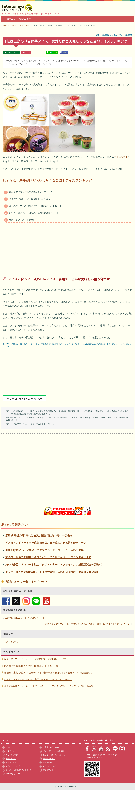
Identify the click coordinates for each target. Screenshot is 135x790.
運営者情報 (47, 762)
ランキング (16, 641)
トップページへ (40, 581)
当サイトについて (50, 755)
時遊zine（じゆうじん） (52, 766)
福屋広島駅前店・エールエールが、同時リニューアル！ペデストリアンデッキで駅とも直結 (48, 686)
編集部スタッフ (49, 759)
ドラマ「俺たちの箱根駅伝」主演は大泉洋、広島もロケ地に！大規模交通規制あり (53, 572)
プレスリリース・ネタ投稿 (53, 751)
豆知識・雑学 (11, 762)
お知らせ (61, 755)
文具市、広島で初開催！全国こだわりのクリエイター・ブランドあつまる (48, 557)
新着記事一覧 (11, 759)
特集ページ (10, 751)
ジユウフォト (48, 770)
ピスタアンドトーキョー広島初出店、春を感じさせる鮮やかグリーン (45, 542)
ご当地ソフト (121, 157)
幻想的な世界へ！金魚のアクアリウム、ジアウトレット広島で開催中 (45, 550)
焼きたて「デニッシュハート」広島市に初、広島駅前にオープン (35, 659)
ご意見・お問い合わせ (51, 747)
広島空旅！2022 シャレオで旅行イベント (25, 618)
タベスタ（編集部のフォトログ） (19, 770)
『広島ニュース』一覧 (16, 581)
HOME (8, 747)
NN (7, 641)
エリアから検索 (12, 755)
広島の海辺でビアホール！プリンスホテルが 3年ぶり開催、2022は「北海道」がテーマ (87, 624)
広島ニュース (26, 52)
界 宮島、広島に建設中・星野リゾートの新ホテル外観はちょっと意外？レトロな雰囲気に (48, 672)
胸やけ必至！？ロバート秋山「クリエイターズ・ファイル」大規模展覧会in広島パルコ (56, 564)
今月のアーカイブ (13, 766)
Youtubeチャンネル (13, 774)
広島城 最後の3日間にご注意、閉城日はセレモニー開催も (39, 535)
